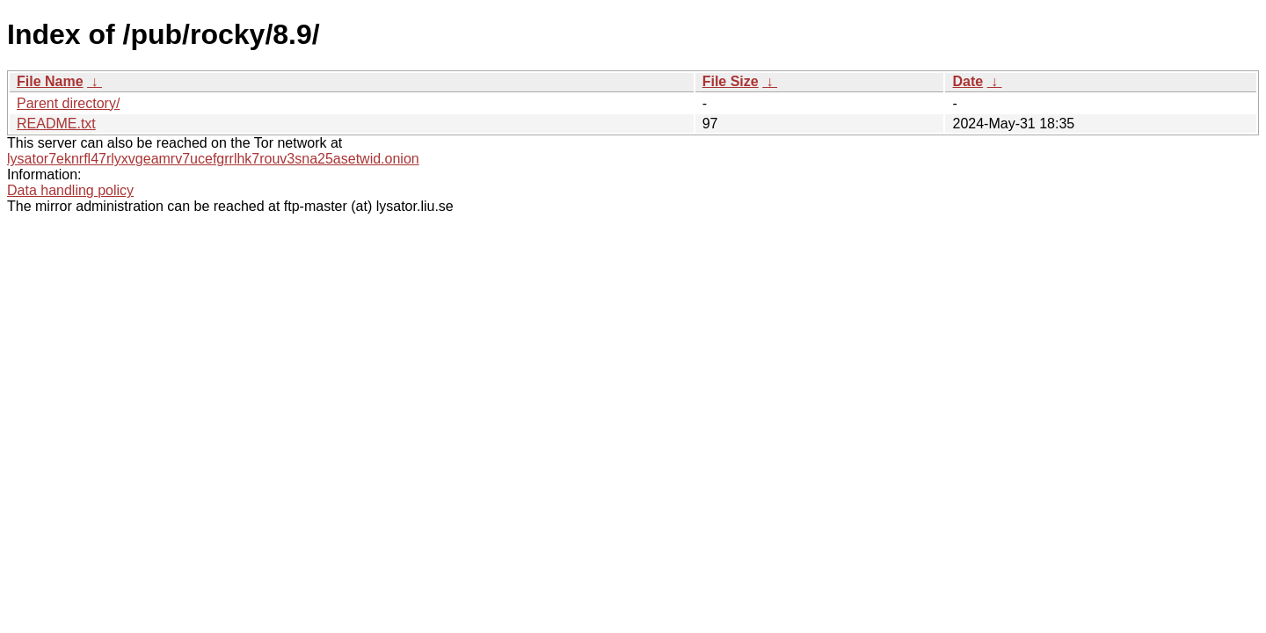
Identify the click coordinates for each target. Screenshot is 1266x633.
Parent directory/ (68, 103)
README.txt (56, 123)
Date (967, 81)
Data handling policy (70, 190)
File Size (730, 81)
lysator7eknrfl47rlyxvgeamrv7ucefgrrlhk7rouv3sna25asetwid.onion (213, 158)
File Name (50, 81)
